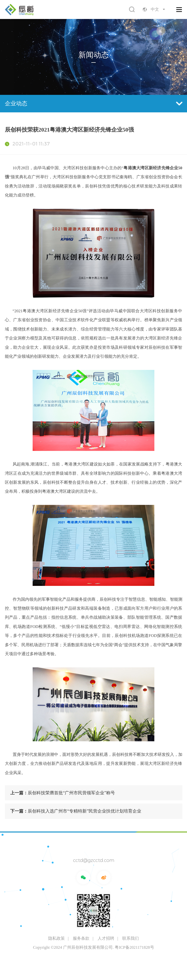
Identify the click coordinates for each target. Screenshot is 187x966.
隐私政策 (56, 938)
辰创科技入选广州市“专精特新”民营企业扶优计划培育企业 (75, 811)
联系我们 (130, 938)
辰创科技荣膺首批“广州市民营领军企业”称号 (62, 792)
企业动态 (93, 103)
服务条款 (81, 938)
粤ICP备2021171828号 (134, 947)
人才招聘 (106, 938)
